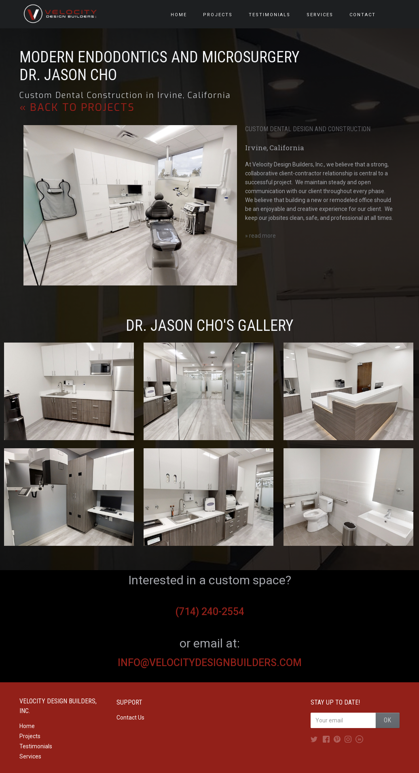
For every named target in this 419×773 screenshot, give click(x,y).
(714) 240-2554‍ (209, 612)
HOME (179, 14)
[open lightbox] (69, 391)
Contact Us (130, 717)
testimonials (269, 14)
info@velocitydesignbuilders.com (210, 663)
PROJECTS (218, 14)
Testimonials (35, 746)
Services (30, 756)
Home (27, 726)
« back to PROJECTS (77, 108)
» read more (260, 235)
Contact (362, 14)
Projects (29, 736)
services (320, 14)
